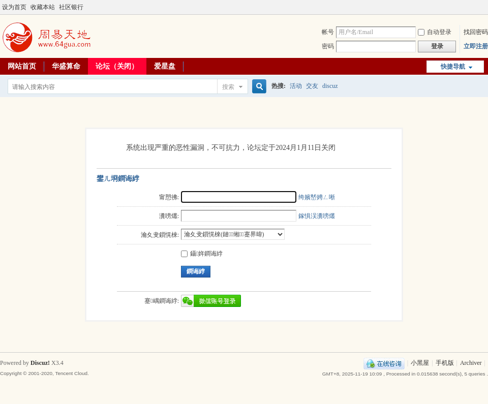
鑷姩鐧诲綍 (202, 253)
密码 (328, 46)
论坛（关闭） (117, 66)
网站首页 (22, 66)
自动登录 (434, 32)
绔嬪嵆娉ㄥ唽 (316, 197)
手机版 (445, 362)
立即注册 (476, 46)
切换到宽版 (482, 7)
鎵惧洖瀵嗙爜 (316, 216)
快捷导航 (453, 66)
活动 (296, 85)
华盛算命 (66, 66)
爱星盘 (164, 66)
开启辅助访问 (473, 7)
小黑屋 (420, 362)
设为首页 (14, 7)
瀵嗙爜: (169, 216)
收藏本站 (42, 7)
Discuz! (40, 362)
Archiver (471, 362)
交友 (312, 85)
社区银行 (71, 7)
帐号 (328, 32)
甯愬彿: (169, 197)
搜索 (228, 86)
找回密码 (476, 32)
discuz (330, 85)
